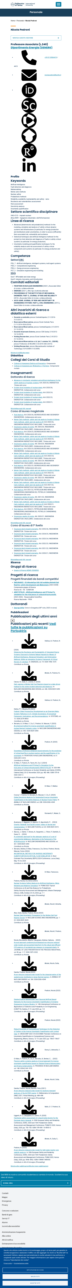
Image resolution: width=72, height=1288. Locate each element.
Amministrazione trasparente (13, 1232)
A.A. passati (21, 409)
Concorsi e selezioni (10, 1211)
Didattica (17, 355)
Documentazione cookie (21, 1263)
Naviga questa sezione (36, 38)
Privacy (5, 1205)
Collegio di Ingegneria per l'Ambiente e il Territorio (31, 366)
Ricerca (15, 562)
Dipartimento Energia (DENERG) (32, 47)
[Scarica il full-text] (29, 641)
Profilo (15, 176)
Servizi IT (5, 1218)
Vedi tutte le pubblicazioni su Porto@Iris (33, 627)
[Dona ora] (36, 1183)
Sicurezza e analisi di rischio (24, 427)
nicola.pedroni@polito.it (53, 75)
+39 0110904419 (51, 57)
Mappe (4, 1197)
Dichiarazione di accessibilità (13, 1244)
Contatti (5, 1193)
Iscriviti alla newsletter (11, 1226)
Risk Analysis (19, 415)
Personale (20, 21)
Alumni (5, 1222)
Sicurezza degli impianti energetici (26, 529)
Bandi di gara (7, 1215)
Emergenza (6, 1201)
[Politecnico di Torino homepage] (23, 4)
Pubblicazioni (20, 612)
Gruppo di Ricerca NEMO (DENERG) (26, 570)
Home (13, 21)
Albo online (6, 1236)
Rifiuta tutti (35, 1276)
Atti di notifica (7, 1240)
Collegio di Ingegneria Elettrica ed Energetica (30, 363)
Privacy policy (8, 1263)
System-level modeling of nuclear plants (28, 388)
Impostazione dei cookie (35, 1270)
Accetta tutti (35, 1283)
